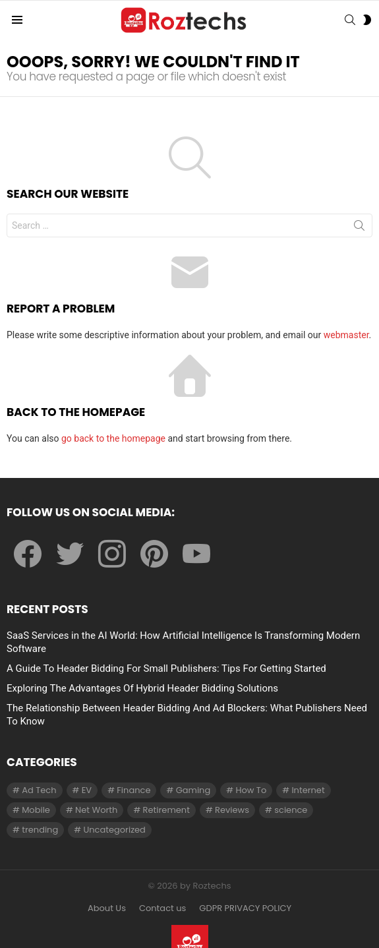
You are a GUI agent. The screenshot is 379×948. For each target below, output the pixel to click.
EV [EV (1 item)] (87, 790)
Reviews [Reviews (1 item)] (232, 810)
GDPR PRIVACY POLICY (245, 908)
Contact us (162, 908)
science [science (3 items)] (290, 810)
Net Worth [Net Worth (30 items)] (96, 810)
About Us (107, 908)
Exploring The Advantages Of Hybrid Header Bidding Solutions (142, 688)
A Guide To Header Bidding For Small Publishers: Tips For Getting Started (166, 668)
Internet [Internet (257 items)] (307, 790)
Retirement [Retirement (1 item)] (166, 810)
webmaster (346, 335)
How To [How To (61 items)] (250, 790)
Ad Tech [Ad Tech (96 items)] (39, 790)
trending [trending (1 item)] (40, 829)
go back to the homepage (113, 438)
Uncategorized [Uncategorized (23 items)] (114, 829)
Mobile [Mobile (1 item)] (36, 810)
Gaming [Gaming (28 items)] (193, 790)
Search (359, 228)
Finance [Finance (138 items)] (133, 790)
